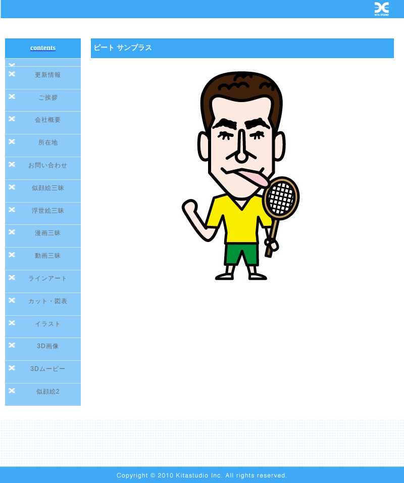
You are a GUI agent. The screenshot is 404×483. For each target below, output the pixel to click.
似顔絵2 (48, 391)
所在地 (48, 142)
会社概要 (48, 119)
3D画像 (48, 346)
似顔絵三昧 (48, 187)
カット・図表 (48, 301)
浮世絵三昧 (48, 210)
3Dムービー (47, 368)
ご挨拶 (48, 97)
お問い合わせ (48, 165)
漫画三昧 (48, 232)
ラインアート (48, 278)
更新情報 (48, 74)
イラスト (48, 323)
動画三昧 (48, 255)
